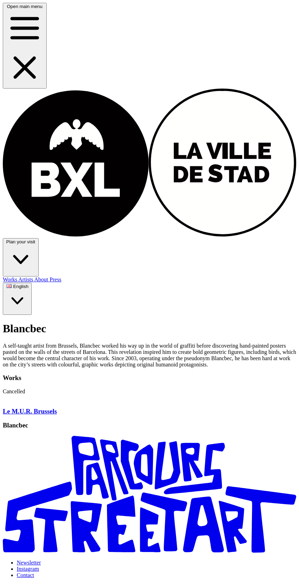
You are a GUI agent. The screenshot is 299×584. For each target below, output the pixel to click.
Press (55, 279)
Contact (25, 575)
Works (10, 279)
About (41, 279)
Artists (26, 279)
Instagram (28, 569)
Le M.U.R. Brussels (30, 411)
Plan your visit (21, 257)
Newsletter (29, 563)
